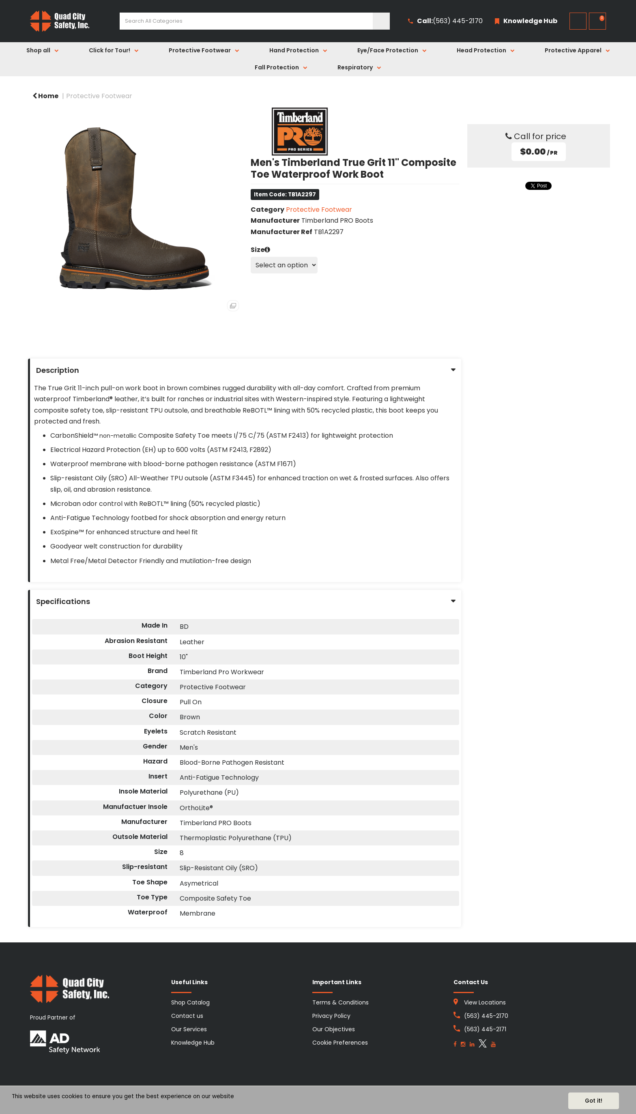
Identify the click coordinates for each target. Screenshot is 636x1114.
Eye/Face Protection (387, 50)
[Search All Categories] (255, 21)
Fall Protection (277, 67)
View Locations (485, 1002)
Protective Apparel (573, 50)
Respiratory (355, 67)
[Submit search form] (381, 21)
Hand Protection (294, 50)
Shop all (38, 50)
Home (45, 96)
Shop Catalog (190, 1002)
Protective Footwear (200, 50)
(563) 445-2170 (445, 21)
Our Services (189, 1029)
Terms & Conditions (340, 1002)
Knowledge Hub (193, 1043)
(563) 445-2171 (485, 1029)
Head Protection (481, 50)
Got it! (593, 1101)
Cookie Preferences (340, 1043)
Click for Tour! (109, 50)
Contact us (187, 1016)
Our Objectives (333, 1029)
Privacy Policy (331, 1016)
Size (257, 249)
